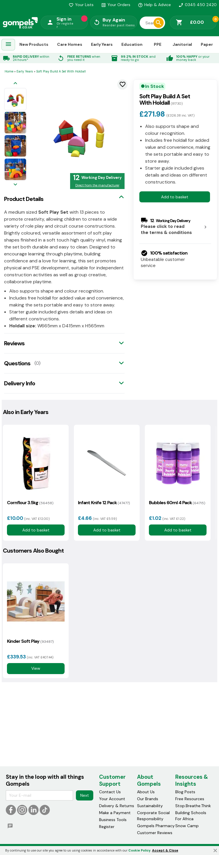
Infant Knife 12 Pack (104, 502)
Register (106, 826)
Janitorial (182, 44)
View (35, 668)
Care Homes (69, 44)
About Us (146, 791)
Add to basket (174, 196)
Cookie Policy (139, 850)
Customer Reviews (154, 832)
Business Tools (113, 819)
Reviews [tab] (14, 343)
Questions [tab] (17, 363)
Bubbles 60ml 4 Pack (177, 502)
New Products (33, 44)
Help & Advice (154, 4)
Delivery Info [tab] (19, 383)
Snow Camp (187, 825)
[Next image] (15, 185)
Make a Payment (115, 812)
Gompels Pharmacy (156, 825)
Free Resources (189, 798)
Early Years (102, 44)
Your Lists (81, 4)
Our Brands (147, 798)
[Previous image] (15, 83)
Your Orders (115, 4)
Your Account (112, 798)
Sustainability (150, 805)
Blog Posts (185, 791)
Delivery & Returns (116, 805)
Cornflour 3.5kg (30, 502)
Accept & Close (165, 850)
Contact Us (110, 791)
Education (132, 44)
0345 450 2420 (197, 4)
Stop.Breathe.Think (193, 805)
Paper (207, 44)
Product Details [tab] (23, 199)
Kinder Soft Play (30, 641)
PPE (157, 44)
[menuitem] (8, 45)
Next (84, 795)
